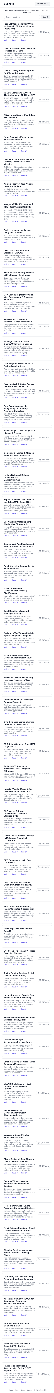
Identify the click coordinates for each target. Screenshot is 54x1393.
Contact (29, 1390)
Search (45, 17)
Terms (17, 1390)
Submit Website (42, 4)
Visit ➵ (6, 40)
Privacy (10, 1390)
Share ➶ (15, 40)
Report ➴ (24, 40)
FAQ (23, 1390)
